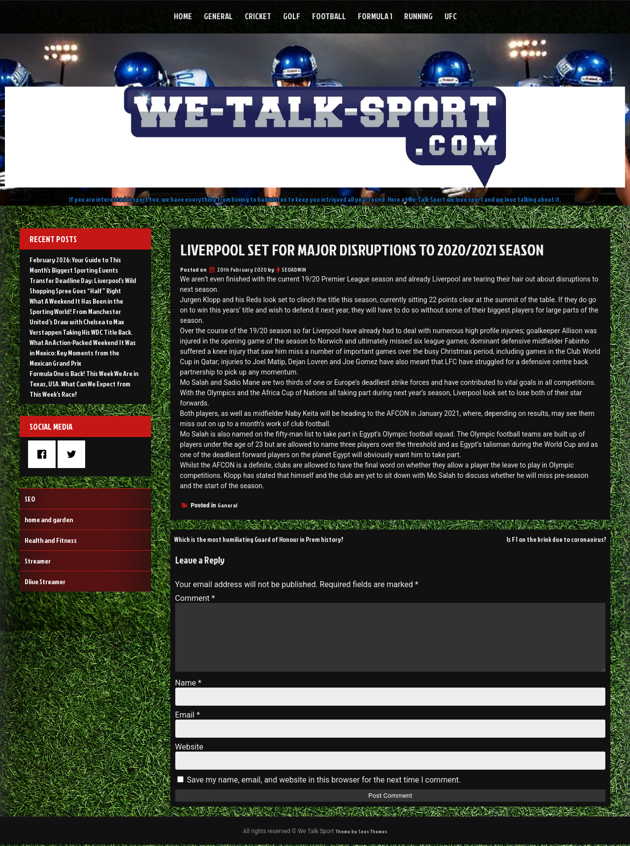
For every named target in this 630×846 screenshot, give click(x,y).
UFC (450, 16)
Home (183, 16)
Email (187, 715)
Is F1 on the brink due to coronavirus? (546, 538)
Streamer (38, 560)
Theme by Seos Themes (361, 832)
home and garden (49, 519)
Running (418, 16)
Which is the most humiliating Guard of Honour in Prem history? (275, 538)
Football (329, 16)
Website (189, 747)
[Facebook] (44, 454)
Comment (195, 598)
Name (188, 683)
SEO (30, 498)
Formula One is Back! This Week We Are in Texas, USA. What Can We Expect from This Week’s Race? (84, 384)
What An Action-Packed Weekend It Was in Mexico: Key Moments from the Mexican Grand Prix (83, 353)
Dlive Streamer (45, 581)
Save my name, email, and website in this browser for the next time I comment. (324, 779)
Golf (291, 16)
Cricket (258, 16)
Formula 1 (375, 16)
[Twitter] (74, 454)
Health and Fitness (51, 540)
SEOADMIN (294, 269)
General (218, 16)
